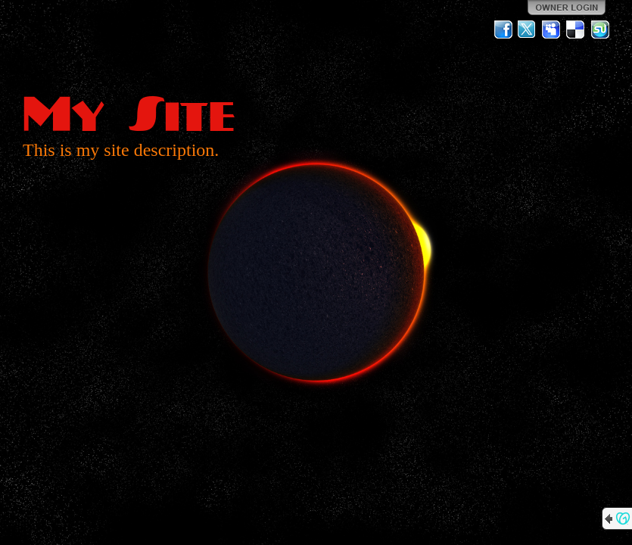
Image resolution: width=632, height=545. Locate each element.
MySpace (551, 29)
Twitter (527, 29)
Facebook (503, 29)
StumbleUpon (600, 29)
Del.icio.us (576, 29)
